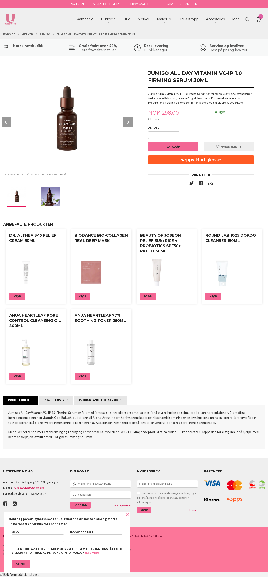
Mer (235, 19)
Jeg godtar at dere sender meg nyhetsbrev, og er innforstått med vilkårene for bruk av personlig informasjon (167, 498)
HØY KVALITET (142, 4)
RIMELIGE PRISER (182, 4)
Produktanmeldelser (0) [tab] (98, 400)
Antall (153, 127)
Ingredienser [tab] (54, 400)
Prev (6, 122)
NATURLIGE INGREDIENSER (95, 4)
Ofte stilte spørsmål (145, 535)
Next (128, 122)
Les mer (193, 510)
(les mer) (92, 552)
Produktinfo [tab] (18, 400)
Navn (38, 536)
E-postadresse (96, 536)
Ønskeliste (228, 147)
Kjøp (173, 147)
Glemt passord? (122, 505)
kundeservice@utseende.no (29, 488)
